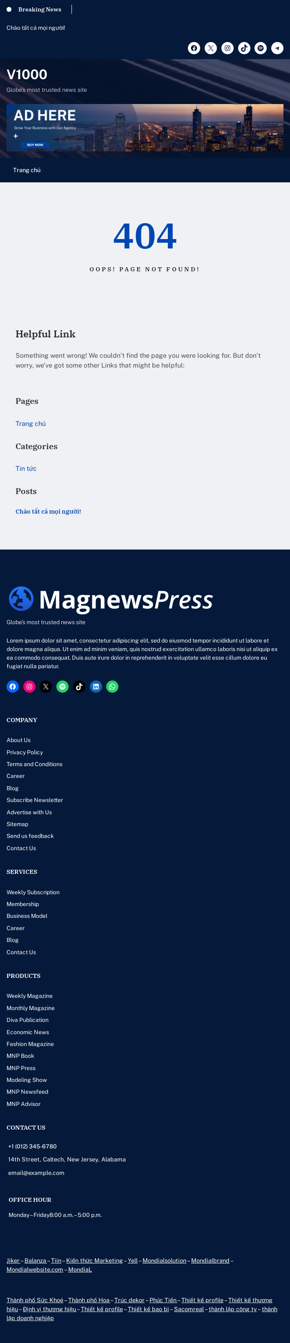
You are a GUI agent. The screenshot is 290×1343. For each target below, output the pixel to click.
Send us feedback (30, 836)
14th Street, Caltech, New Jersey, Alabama (67, 1159)
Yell (133, 1260)
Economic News (28, 1032)
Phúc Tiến (163, 1299)
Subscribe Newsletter (35, 800)
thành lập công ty (233, 1308)
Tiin (56, 1260)
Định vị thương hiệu (50, 1308)
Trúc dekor (129, 1299)
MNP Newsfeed (27, 1091)
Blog (13, 788)
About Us (19, 740)
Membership (23, 904)
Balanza (36, 1260)
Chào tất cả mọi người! (36, 27)
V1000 (27, 74)
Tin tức (26, 468)
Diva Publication (28, 1020)
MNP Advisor (23, 1104)
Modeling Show (27, 1080)
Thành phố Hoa (89, 1299)
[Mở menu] (278, 170)
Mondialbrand (210, 1260)
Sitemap (17, 824)
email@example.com (36, 1172)
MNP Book (20, 1056)
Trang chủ (26, 169)
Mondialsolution (164, 1260)
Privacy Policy (25, 752)
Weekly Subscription (33, 892)
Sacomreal (189, 1308)
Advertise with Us (29, 812)
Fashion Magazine (30, 1044)
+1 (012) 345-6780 (32, 1146)
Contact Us (21, 848)
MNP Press (21, 1068)
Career (16, 776)
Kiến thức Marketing (94, 1260)
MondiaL (80, 1269)
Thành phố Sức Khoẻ (35, 1299)
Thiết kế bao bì (148, 1308)
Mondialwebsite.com (35, 1269)
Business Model (27, 916)
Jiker (13, 1260)
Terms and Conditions (34, 764)
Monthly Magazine (31, 1008)
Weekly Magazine (30, 996)
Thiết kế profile (202, 1299)
